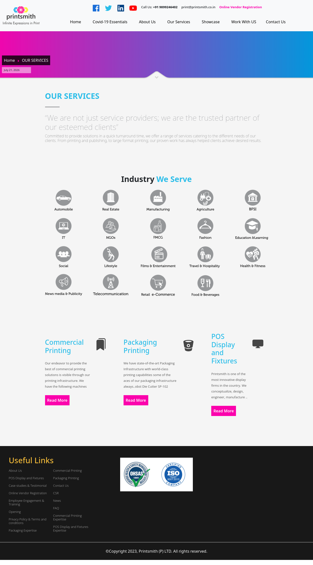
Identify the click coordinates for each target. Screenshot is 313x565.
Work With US (243, 21)
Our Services (178, 21)
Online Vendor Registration (240, 7)
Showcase (211, 21)
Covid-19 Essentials (110, 21)
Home (75, 21)
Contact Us (276, 21)
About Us (147, 21)
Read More (57, 400)
